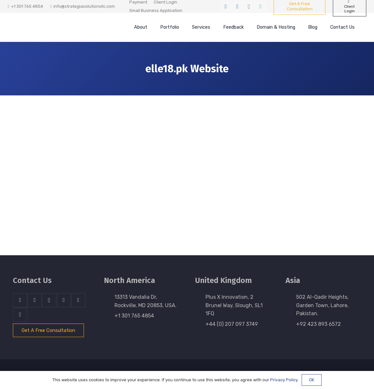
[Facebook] (226, 6)
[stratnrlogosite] (56, 27)
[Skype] (64, 300)
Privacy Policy (283, 379)
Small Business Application (155, 10)
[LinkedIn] (237, 6)
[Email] (20, 314)
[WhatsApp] (260, 6)
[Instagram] (249, 6)
